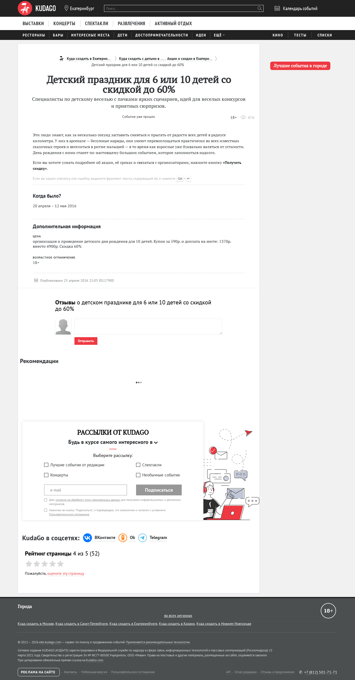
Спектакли (151, 465)
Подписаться (159, 490)
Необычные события (161, 475)
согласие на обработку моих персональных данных (87, 500)
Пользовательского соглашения (69, 514)
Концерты (59, 475)
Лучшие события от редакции (77, 465)
